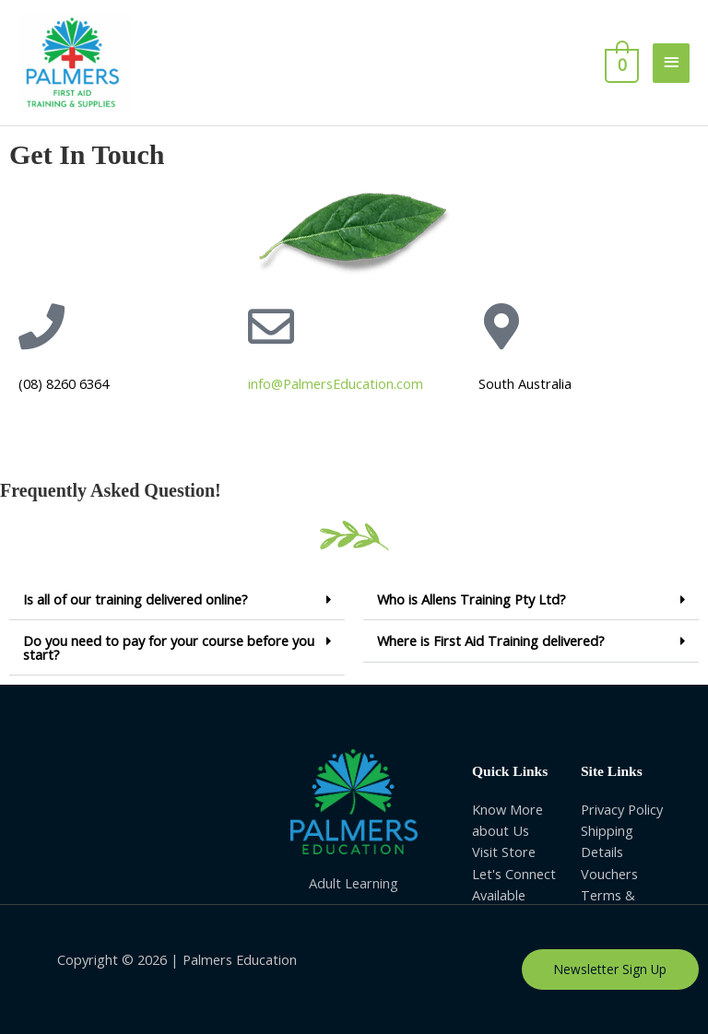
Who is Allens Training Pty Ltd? (471, 599)
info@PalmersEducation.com (335, 383)
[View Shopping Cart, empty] (620, 62)
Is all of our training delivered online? (135, 599)
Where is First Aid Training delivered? (491, 640)
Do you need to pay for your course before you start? (168, 647)
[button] (177, 600)
